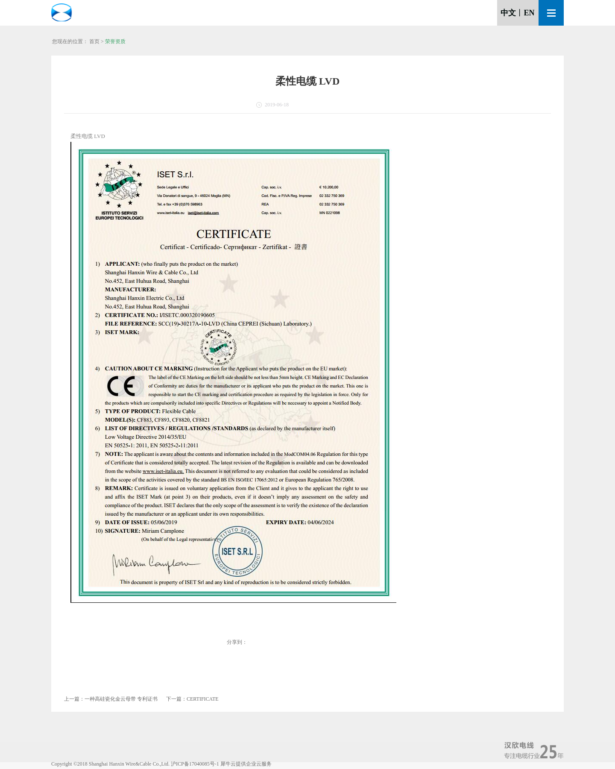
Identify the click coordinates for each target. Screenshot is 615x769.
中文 (508, 13)
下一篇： (192, 699)
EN (529, 13)
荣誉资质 (115, 41)
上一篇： (111, 699)
